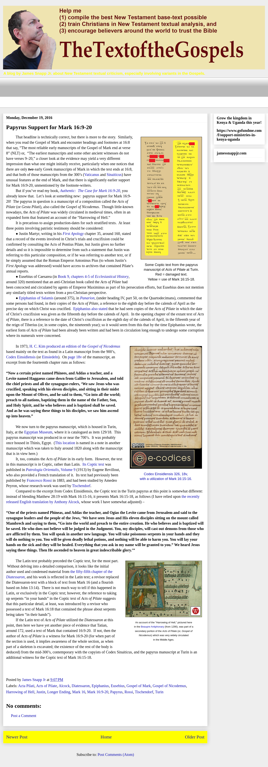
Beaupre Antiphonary (152, 626)
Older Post (194, 736)
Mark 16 (78, 692)
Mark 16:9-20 (97, 692)
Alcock (64, 686)
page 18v (75, 357)
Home (106, 736)
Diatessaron (15, 577)
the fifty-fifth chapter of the (91, 571)
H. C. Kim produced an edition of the (74, 346)
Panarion (87, 298)
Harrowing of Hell (20, 692)
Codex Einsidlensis (21, 357)
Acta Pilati (26, 686)
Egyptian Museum (38, 432)
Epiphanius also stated (90, 309)
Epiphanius (100, 686)
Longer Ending (58, 692)
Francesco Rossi (39, 480)
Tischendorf (81, 486)
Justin (40, 692)
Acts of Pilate (46, 686)
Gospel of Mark (139, 686)
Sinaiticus (114, 174)
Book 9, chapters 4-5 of (93, 276)
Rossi (128, 692)
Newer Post (16, 736)
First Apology (73, 233)
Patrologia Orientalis (42, 470)
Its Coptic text (93, 464)
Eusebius (118, 686)
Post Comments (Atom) (116, 754)
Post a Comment (23, 716)
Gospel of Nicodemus (169, 686)
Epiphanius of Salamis (36, 298)
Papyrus (116, 692)
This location (65, 443)
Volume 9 (68, 470)
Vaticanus (91, 174)
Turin (159, 692)
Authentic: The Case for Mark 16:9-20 (90, 191)
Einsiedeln (50, 357)
